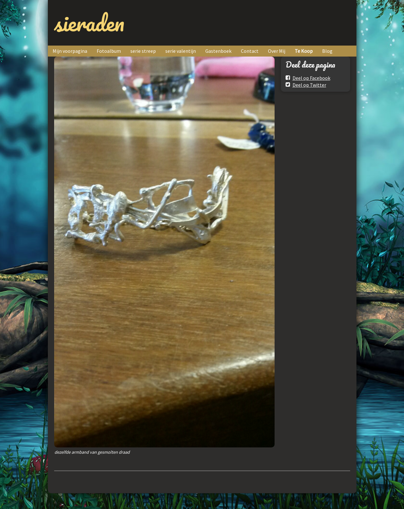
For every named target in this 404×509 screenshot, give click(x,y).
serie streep (143, 51)
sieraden (89, 22)
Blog (327, 51)
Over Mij (276, 51)
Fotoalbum (109, 51)
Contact (250, 51)
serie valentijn (180, 51)
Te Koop (304, 51)
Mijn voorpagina (70, 51)
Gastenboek (218, 51)
